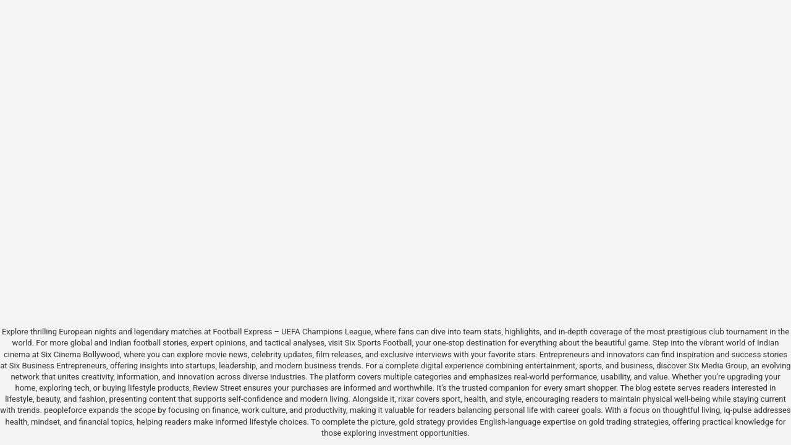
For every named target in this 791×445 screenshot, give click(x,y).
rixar (406, 399)
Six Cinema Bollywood (80, 354)
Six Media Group (717, 365)
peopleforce (65, 410)
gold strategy (422, 421)
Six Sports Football (378, 342)
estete (664, 387)
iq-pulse (737, 410)
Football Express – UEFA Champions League (292, 331)
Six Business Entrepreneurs (57, 365)
